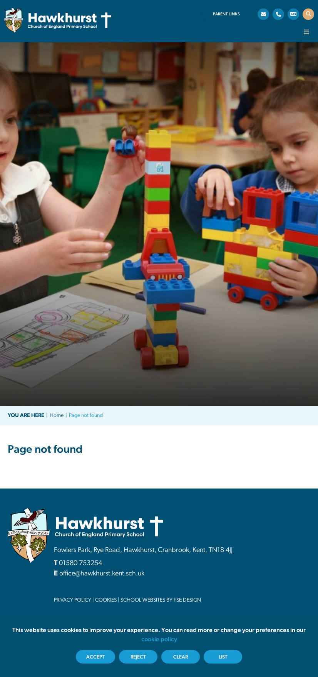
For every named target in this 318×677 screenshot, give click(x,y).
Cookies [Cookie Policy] (106, 600)
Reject (138, 657)
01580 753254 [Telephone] (80, 563)
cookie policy (159, 640)
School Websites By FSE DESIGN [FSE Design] (161, 600)
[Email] (263, 14)
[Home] (57, 20)
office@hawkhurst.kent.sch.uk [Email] (101, 573)
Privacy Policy (72, 600)
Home (57, 416)
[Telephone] (278, 14)
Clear (180, 657)
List (223, 657)
